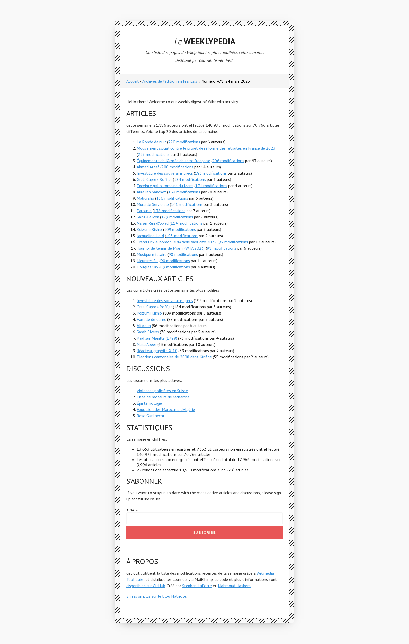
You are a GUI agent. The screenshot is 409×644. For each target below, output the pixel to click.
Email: (132, 509)
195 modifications (211, 173)
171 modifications (211, 185)
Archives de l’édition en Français (169, 81)
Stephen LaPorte (197, 585)
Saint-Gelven (148, 216)
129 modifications (177, 216)
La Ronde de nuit (151, 141)
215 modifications (154, 154)
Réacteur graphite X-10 (157, 350)
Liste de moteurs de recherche (163, 397)
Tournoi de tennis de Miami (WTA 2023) (171, 248)
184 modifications (190, 179)
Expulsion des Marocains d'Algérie (166, 409)
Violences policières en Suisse (162, 390)
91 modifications (221, 248)
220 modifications (184, 141)
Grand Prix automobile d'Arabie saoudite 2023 (176, 241)
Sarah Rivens (148, 331)
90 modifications (183, 254)
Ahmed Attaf (148, 166)
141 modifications (187, 204)
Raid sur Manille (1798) (157, 338)
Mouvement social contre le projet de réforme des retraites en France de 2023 (206, 148)
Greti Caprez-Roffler (154, 179)
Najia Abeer (146, 344)
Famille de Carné (151, 319)
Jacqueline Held (150, 235)
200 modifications (177, 166)
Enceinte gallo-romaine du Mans (165, 185)
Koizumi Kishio (149, 229)
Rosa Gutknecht (151, 415)
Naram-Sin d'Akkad (153, 223)
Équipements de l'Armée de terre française (173, 160)
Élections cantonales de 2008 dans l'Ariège (174, 356)
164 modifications (184, 191)
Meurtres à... (147, 260)
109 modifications (180, 229)
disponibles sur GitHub (145, 585)
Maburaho (145, 198)
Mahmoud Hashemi (234, 585)
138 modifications (169, 210)
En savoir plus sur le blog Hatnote (156, 596)
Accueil (132, 81)
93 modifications (233, 241)
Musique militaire (151, 254)
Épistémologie (149, 403)
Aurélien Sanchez (151, 191)
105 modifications (182, 235)
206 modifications (228, 160)
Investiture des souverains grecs (165, 173)
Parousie (144, 210)
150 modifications (172, 198)
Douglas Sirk (147, 266)
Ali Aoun (144, 325)
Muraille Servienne (153, 204)
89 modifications (175, 266)
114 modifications (186, 223)
